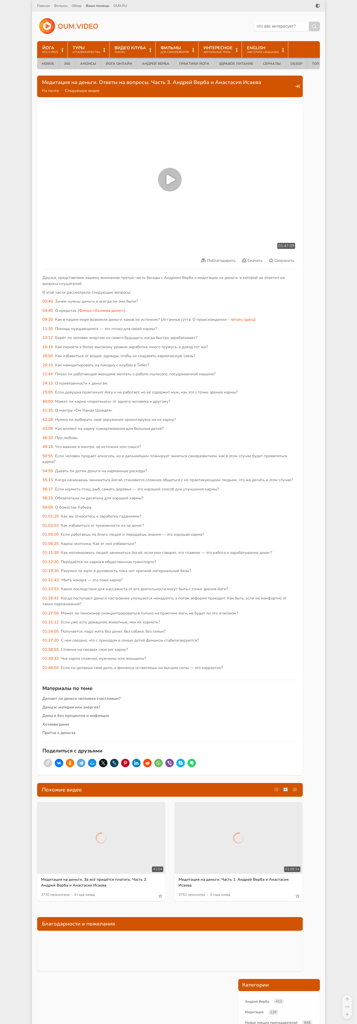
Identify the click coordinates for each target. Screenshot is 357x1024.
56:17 (47, 473)
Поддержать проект (279, 261)
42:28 (47, 398)
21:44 (47, 347)
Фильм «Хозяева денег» (101, 277)
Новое (48, 63)
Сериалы (272, 63)
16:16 (47, 319)
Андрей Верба (155, 63)
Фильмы (60, 5)
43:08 (47, 407)
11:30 (47, 301)
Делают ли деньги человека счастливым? (81, 701)
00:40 (47, 268)
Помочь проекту (245, 998)
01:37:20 (50, 643)
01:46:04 (50, 670)
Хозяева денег (56, 727)
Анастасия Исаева (262, 131)
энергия (253, 186)
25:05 (47, 365)
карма (282, 195)
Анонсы (88, 63)
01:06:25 (50, 528)
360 (67, 63)
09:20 (47, 286)
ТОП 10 (318, 63)
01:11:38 (50, 537)
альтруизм (275, 186)
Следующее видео (82, 97)
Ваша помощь (97, 5)
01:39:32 (50, 661)
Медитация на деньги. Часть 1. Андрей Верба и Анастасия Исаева (182, 866)
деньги (276, 178)
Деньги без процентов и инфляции (75, 718)
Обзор (77, 5)
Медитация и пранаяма (267, 142)
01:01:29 (50, 501)
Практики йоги (194, 63)
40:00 (47, 380)
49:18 (47, 425)
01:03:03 (50, 510)
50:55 (47, 434)
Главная (43, 5)
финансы (296, 178)
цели (294, 186)
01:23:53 (50, 579)
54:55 (47, 449)
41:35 (47, 389)
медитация (255, 178)
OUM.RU (120, 5)
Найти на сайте (244, 1007)
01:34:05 (50, 634)
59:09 (47, 492)
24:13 (47, 356)
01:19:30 (50, 561)
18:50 (47, 329)
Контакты (239, 1016)
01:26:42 (50, 594)
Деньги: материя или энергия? (71, 709)
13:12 (47, 310)
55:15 (47, 458)
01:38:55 (50, 652)
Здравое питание (236, 63)
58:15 (47, 483)
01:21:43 (50, 570)
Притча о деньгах (59, 735)
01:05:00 (50, 519)
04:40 (47, 277)
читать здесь (57, 292)
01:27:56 (50, 609)
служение (301, 195)
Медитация (255, 109)
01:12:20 (50, 552)
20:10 (47, 338)
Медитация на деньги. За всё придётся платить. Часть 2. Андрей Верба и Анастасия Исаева (81, 869)
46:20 (47, 416)
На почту (50, 97)
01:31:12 (50, 624)
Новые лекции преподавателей (274, 120)
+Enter (250, 308)
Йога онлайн (119, 63)
